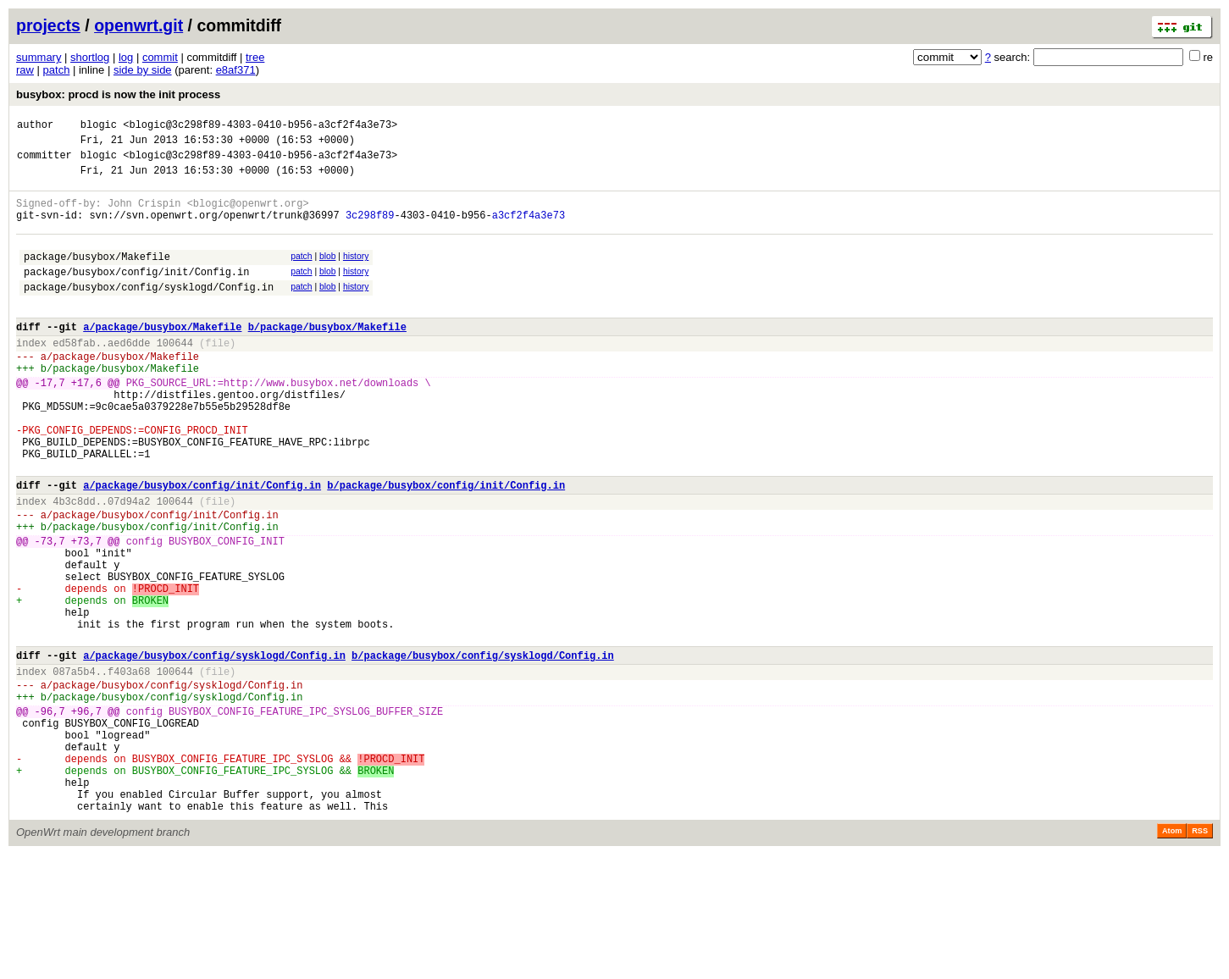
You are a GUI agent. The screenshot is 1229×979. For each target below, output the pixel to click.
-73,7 (50, 612)
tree (255, 57)
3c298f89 (370, 230)
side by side (142, 70)
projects (48, 25)
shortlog (89, 57)
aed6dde (129, 375)
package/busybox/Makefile (97, 276)
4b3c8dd (74, 564)
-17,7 (50, 423)
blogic (98, 126)
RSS (1200, 955)
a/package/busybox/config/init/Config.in (202, 546)
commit (160, 57)
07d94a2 (129, 564)
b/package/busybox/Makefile (327, 357)
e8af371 (236, 70)
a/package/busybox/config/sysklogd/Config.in (214, 749)
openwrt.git (138, 25)
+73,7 (86, 612)
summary (38, 57)
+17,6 (86, 423)
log (126, 57)
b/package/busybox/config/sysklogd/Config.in (483, 749)
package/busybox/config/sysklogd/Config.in (149, 312)
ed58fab (74, 375)
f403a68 (129, 768)
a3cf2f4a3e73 (528, 230)
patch (56, 70)
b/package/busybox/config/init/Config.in (446, 546)
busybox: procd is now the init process (118, 94)
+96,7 (86, 815)
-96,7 (50, 815)
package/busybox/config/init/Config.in (136, 294)
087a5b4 (74, 768)
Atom (1172, 955)
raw (25, 70)
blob (327, 274)
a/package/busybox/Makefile (162, 357)
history (355, 274)
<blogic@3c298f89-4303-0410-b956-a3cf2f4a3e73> (260, 126)
